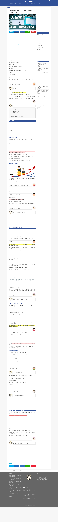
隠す (15, 109)
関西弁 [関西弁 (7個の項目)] (47, 480)
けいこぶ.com (29, 1)
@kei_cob (16, 44)
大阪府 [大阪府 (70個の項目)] (43, 479)
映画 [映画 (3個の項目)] (42, 480)
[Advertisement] (22, 38)
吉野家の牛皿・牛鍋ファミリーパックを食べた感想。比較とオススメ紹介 (15, 485)
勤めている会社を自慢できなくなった (16, 113)
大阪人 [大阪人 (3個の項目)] (41, 479)
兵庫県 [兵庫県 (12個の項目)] (45, 478)
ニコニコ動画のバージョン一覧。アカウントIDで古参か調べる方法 (15, 482)
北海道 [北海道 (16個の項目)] (47, 478)
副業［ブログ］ (16, 3)
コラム (38, 36)
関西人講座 (39, 49)
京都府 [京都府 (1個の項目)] (42, 478)
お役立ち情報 (31, 3)
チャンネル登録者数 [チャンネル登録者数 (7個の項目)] (39, 477)
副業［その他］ (26, 3)
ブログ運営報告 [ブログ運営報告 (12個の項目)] (38, 478)
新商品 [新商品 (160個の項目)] (40, 480)
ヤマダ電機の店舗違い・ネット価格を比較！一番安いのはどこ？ (15, 494)
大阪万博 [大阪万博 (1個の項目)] (38, 479)
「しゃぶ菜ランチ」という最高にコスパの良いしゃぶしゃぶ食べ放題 (15, 479)
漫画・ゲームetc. (36, 3)
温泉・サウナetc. (47, 3)
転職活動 (8, 7)
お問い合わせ (11, 3)
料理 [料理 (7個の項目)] (37, 480)
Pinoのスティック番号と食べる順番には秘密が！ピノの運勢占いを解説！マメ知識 (15, 491)
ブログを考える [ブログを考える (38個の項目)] (44, 477)
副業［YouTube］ (21, 3)
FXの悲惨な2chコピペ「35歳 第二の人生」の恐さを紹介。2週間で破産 (15, 488)
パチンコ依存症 (39, 43)
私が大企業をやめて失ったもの (15, 111)
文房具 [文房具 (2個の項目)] (46, 479)
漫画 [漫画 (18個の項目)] (44, 480)
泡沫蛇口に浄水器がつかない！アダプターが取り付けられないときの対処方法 (15, 476)
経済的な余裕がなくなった (15, 112)
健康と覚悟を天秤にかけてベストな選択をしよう (17, 116)
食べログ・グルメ (41, 3)
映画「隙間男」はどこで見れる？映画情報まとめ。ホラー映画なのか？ (15, 497)
